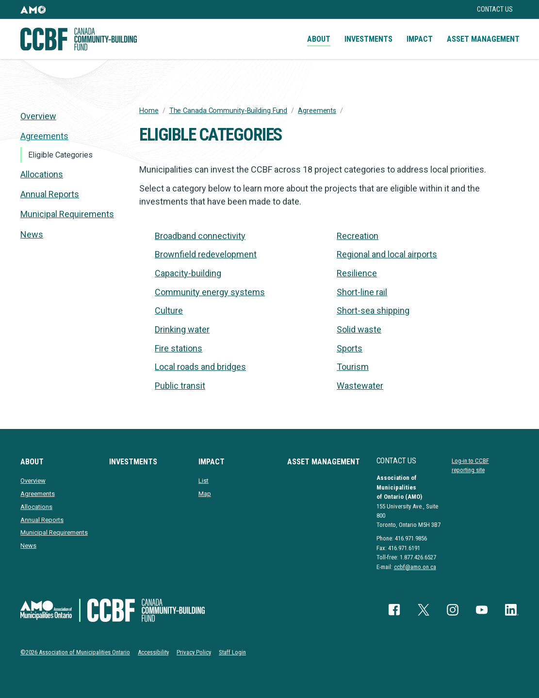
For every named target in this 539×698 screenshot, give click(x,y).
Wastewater (360, 386)
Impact (420, 39)
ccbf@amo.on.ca (415, 567)
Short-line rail (362, 292)
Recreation (357, 236)
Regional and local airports (387, 254)
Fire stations (178, 348)
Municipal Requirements (67, 214)
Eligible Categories (60, 154)
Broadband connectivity (200, 236)
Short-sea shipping (373, 310)
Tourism (353, 367)
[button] (33, 9)
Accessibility (153, 652)
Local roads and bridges (200, 367)
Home (149, 111)
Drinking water (182, 329)
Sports (349, 348)
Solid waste (359, 329)
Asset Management (483, 39)
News (31, 234)
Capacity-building (188, 273)
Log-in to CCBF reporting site (470, 465)
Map (204, 493)
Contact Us (495, 9)
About (318, 39)
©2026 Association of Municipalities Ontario (75, 652)
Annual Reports (49, 194)
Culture (169, 310)
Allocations (41, 174)
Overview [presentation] (38, 116)
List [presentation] (203, 480)
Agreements (317, 111)
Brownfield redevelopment (206, 254)
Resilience (357, 273)
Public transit (180, 386)
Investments (368, 39)
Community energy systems (210, 292)
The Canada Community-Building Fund (228, 111)
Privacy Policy (194, 652)
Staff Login (232, 652)
